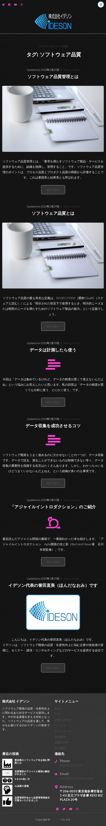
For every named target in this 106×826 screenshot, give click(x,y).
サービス (60, 725)
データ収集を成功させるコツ (53, 425)
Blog (58, 708)
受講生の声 (62, 742)
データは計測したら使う (53, 349)
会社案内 (60, 736)
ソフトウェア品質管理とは (53, 76)
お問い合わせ (63, 719)
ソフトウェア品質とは (53, 213)
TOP (57, 714)
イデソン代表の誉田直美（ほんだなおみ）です (53, 585)
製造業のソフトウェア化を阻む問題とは (32, 761)
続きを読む (53, 189)
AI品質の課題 (22, 786)
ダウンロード (63, 731)
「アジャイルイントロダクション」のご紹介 (53, 506)
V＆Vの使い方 (22, 779)
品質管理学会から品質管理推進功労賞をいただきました (32, 799)
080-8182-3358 (71, 765)
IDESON (56, 819)
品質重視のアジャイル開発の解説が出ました (32, 772)
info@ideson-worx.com (77, 778)
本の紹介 (60, 748)
